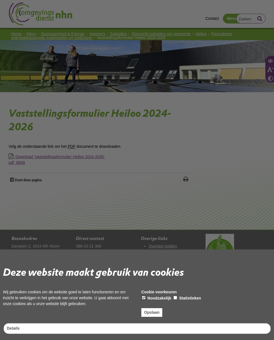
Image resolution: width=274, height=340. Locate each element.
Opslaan (151, 312)
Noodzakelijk (156, 298)
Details (13, 328)
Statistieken (187, 298)
